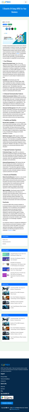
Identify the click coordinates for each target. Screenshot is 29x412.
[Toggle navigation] (26, 2)
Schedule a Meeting (6, 403)
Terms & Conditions (5, 379)
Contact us (10, 230)
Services (3, 388)
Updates (5, 24)
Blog (2, 391)
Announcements (6, 241)
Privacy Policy (4, 376)
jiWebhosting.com (15, 409)
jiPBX (18, 53)
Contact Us (3, 381)
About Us (3, 386)
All (4, 243)
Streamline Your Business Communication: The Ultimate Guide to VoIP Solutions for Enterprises (18, 264)
